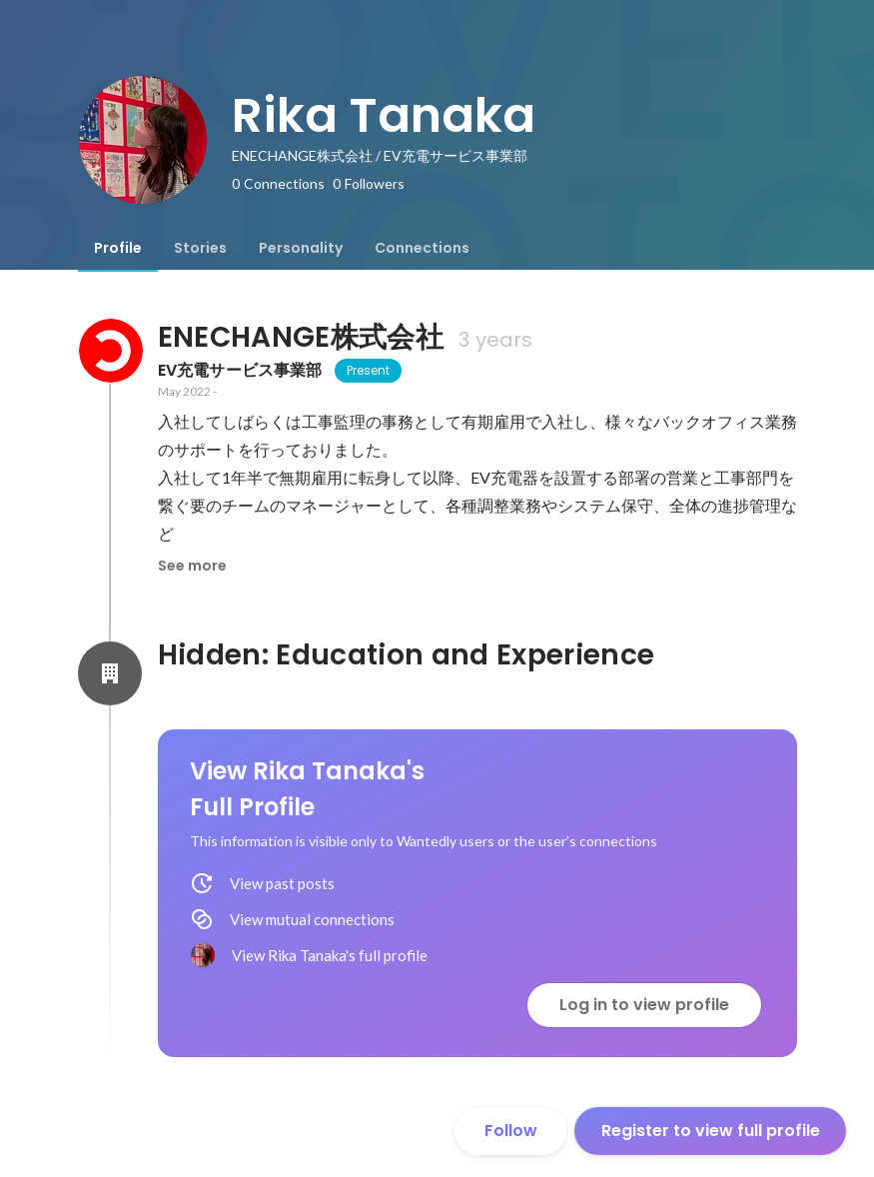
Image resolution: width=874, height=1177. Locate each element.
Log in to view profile (644, 1004)
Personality (301, 248)
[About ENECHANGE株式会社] (110, 351)
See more (192, 566)
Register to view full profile (710, 1130)
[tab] (118, 248)
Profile (118, 248)
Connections (422, 248)
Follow (510, 1130)
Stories (200, 248)
